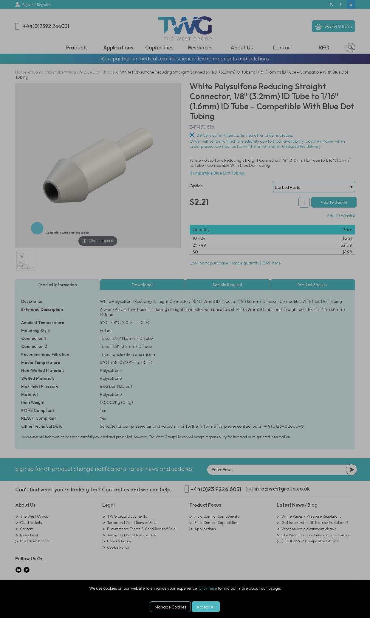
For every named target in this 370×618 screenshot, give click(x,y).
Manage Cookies (170, 607)
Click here (208, 588)
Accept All (205, 607)
